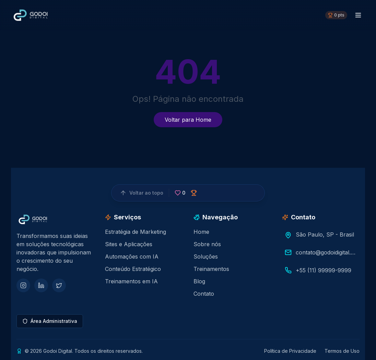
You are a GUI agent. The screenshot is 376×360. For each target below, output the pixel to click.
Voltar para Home (188, 119)
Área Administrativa (49, 321)
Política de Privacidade (290, 351)
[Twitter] (59, 285)
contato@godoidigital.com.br (326, 252)
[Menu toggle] (358, 15)
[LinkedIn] (41, 285)
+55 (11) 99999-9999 (323, 270)
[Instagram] (23, 285)
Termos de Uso (342, 351)
